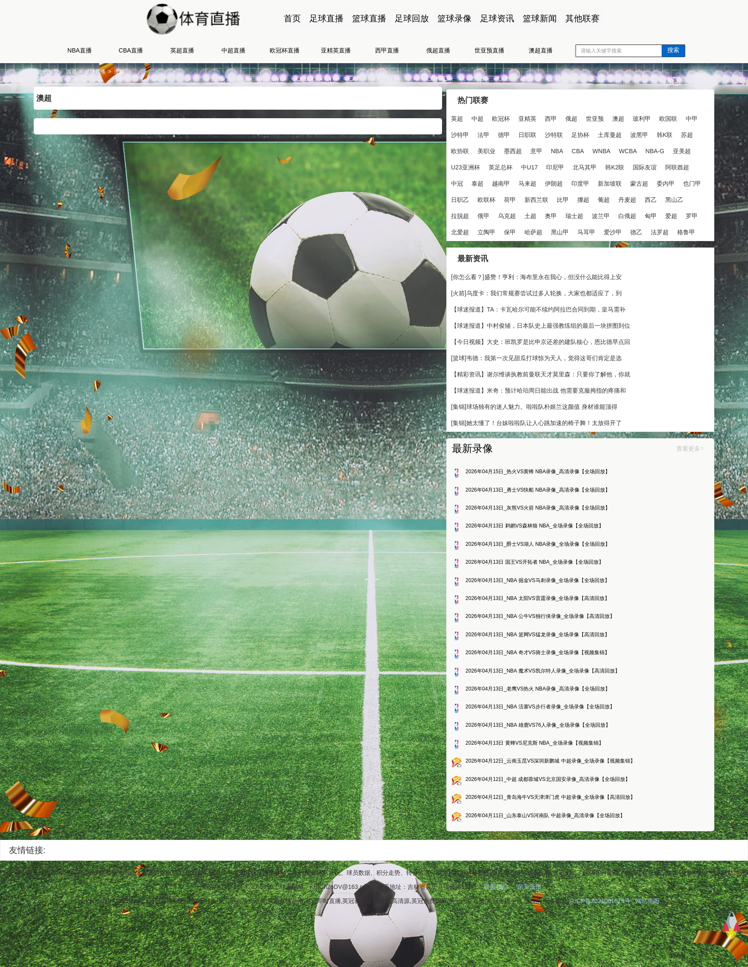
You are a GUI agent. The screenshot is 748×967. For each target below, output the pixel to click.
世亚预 (586, 116)
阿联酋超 (547, 181)
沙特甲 (498, 132)
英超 (448, 116)
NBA (619, 148)
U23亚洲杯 (563, 164)
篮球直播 (366, 18)
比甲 (501, 213)
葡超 (542, 213)
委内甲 (563, 197)
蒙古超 (536, 197)
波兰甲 (565, 229)
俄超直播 (438, 50)
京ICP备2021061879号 (604, 946)
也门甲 (589, 197)
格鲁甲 (451, 262)
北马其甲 (454, 181)
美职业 (549, 148)
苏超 (499, 148)
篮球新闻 (536, 18)
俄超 (562, 116)
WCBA (477, 164)
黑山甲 (551, 245)
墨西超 (575, 148)
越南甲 (617, 181)
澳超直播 (541, 50)
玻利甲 (633, 116)
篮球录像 (451, 18)
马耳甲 (577, 245)
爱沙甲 (604, 245)
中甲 (474, 132)
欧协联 (522, 148)
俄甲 (448, 229)
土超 (495, 229)
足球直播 (323, 18)
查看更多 (641, 483)
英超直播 (182, 50)
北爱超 (451, 245)
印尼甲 (653, 164)
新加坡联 (507, 197)
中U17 (627, 164)
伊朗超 (451, 197)
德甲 (542, 132)
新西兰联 (474, 213)
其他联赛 (579, 18)
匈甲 (615, 229)
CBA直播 (131, 50)
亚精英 (518, 116)
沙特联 (592, 132)
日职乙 (616, 197)
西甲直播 (387, 50)
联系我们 (496, 932)
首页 (288, 18)
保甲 (501, 245)
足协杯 (618, 132)
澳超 (165, 72)
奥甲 (515, 229)
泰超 (594, 181)
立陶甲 (477, 245)
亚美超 (531, 164)
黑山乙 (612, 213)
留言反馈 (529, 932)
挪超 (521, 213)
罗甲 (656, 229)
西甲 (542, 116)
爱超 (636, 229)
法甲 (521, 132)
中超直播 (233, 50)
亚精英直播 (336, 50)
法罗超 (651, 245)
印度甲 (477, 197)
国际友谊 (514, 181)
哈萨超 (524, 245)
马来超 (643, 181)
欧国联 (451, 132)
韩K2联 (484, 181)
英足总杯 (598, 164)
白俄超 (592, 229)
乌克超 (471, 229)
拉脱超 (639, 213)
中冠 (573, 181)
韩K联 (476, 148)
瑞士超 (539, 229)
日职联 (565, 132)
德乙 (627, 245)
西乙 (589, 213)
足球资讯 (494, 18)
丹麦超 (565, 213)
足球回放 (408, 18)
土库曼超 (648, 132)
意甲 (599, 148)
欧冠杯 (492, 116)
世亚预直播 (489, 50)
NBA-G (504, 164)
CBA (640, 148)
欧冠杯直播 (285, 50)
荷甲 (448, 213)
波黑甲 (451, 148)
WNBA (451, 164)
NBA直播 (79, 50)
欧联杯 (642, 197)
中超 (468, 116)
